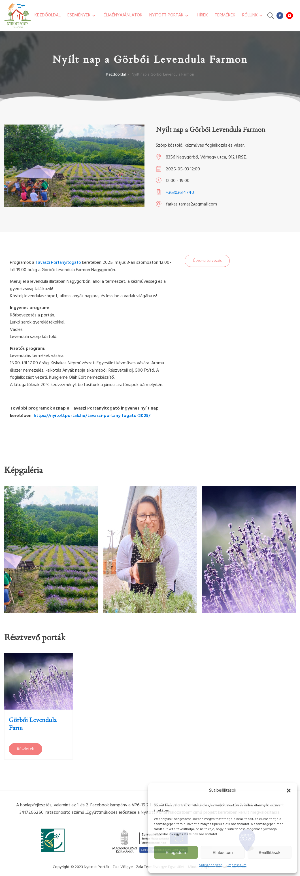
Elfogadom (176, 852)
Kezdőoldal (48, 15)
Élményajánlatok (123, 15)
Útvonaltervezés (207, 261)
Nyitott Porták (169, 15)
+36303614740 (180, 192)
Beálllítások (269, 852)
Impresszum (236, 865)
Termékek (225, 15)
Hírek (202, 15)
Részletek (25, 749)
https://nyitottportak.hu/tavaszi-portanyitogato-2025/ (92, 415)
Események (82, 15)
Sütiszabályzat (210, 865)
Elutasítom (223, 852)
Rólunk (253, 15)
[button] (289, 790)
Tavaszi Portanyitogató (58, 262)
